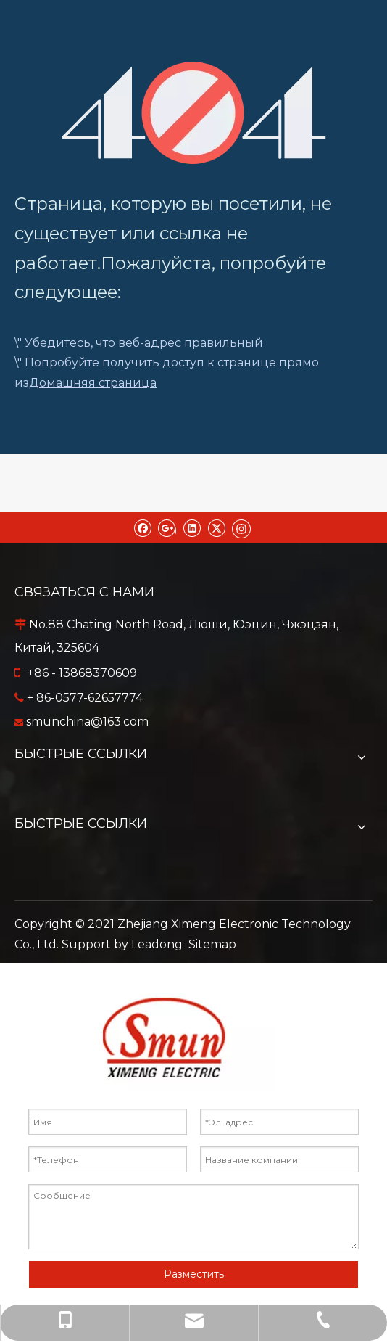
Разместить (194, 1274)
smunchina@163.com (87, 721)
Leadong (157, 944)
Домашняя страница (93, 383)
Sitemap (212, 944)
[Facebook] (142, 527)
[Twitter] (216, 527)
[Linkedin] (192, 527)
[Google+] (167, 527)
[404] (194, 113)
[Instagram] (241, 527)
